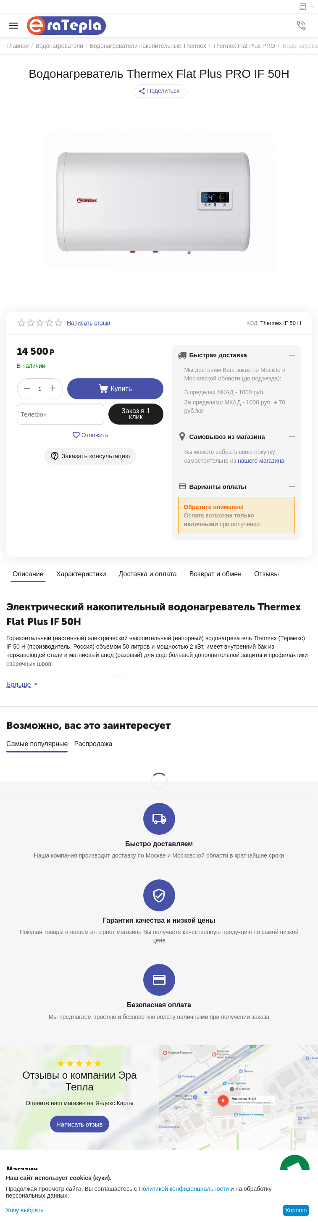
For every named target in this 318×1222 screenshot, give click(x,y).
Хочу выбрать (24, 1210)
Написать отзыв (79, 1120)
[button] (160, 91)
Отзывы (266, 573)
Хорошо (296, 1210)
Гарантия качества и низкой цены (159, 917)
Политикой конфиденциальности (184, 1188)
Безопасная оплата (159, 1002)
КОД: (253, 323)
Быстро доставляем (159, 841)
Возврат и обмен (215, 573)
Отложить (90, 435)
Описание (28, 573)
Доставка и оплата (147, 573)
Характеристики (81, 573)
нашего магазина (261, 460)
